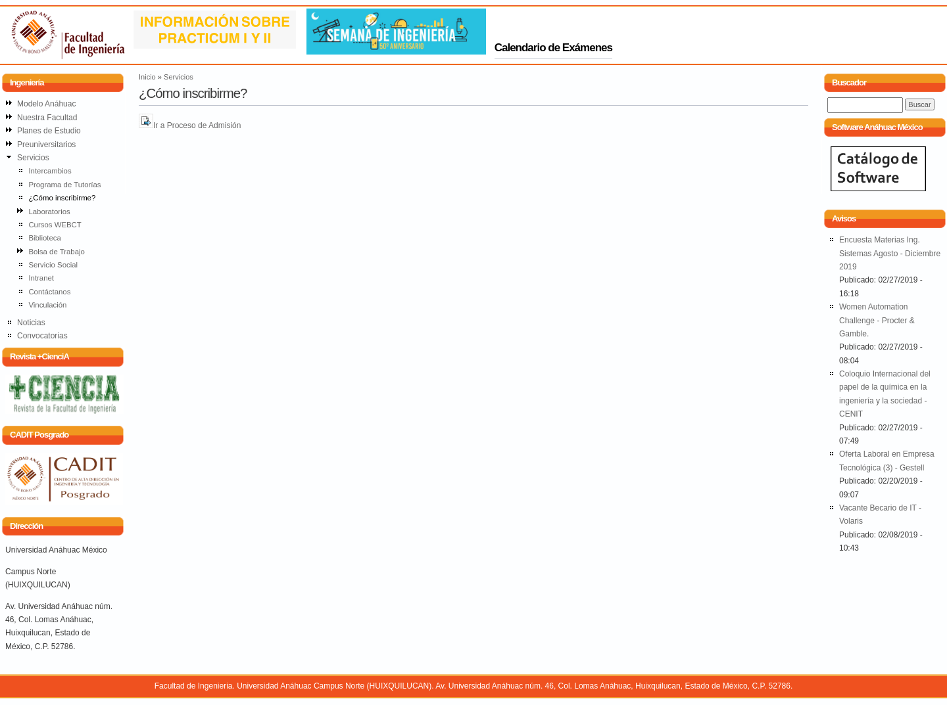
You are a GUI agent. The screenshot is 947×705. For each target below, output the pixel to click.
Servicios (178, 77)
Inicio (147, 77)
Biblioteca (44, 238)
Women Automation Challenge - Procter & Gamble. (877, 320)
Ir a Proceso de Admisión (197, 125)
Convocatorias (42, 335)
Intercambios (49, 171)
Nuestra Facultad (47, 117)
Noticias (31, 322)
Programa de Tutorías (64, 185)
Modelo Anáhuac (46, 103)
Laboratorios (49, 212)
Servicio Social (53, 265)
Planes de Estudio (49, 130)
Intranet (41, 278)
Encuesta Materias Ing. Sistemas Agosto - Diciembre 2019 (889, 253)
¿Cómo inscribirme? (61, 198)
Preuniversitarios (46, 144)
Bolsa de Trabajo (56, 252)
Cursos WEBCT (54, 225)
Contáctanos (49, 292)
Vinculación (47, 305)
